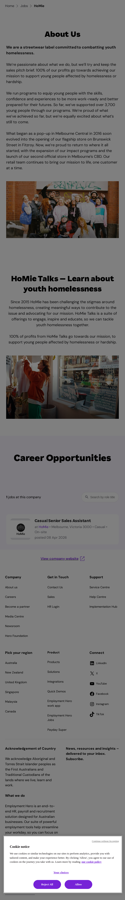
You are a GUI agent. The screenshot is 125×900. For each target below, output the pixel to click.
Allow (78, 884)
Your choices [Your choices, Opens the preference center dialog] (61, 872)
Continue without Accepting (105, 841)
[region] (62, 864)
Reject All (47, 884)
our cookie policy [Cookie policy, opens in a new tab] (91, 861)
